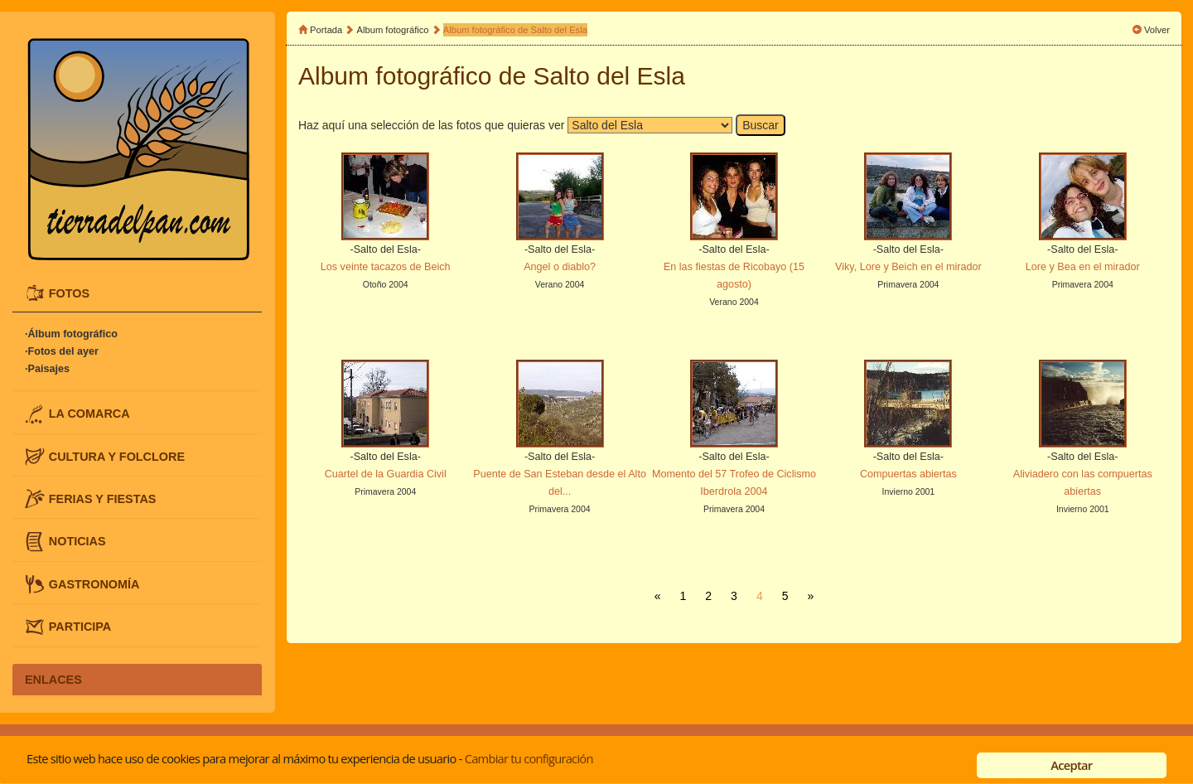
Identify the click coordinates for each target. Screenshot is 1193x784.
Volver (1157, 30)
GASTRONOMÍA (94, 583)
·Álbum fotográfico (71, 334)
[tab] (137, 293)
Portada (326, 30)
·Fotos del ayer (62, 351)
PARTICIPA (80, 626)
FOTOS (69, 292)
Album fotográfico (393, 30)
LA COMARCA (89, 413)
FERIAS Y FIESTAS (103, 499)
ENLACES (53, 679)
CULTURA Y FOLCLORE (117, 455)
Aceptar (1071, 765)
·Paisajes (47, 369)
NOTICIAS (77, 541)
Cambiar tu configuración (529, 758)
